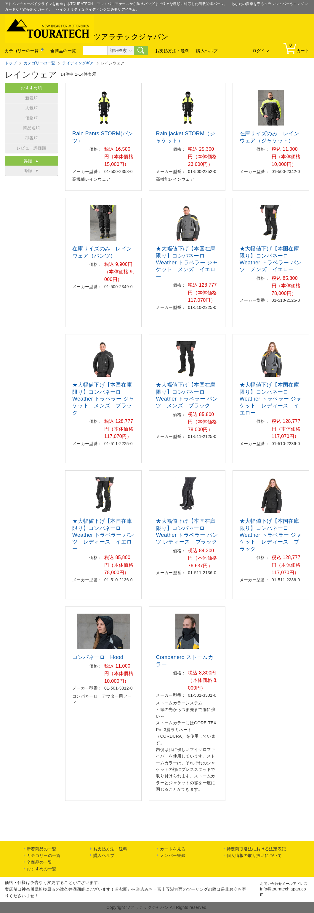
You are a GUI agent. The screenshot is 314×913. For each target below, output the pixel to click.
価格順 (31, 118)
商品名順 (31, 128)
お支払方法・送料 (172, 50)
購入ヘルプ (206, 50)
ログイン (260, 50)
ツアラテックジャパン (87, 29)
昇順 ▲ (31, 160)
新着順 (31, 98)
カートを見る (172, 849)
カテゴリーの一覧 (22, 50)
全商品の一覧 (63, 50)
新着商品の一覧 (41, 849)
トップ (11, 63)
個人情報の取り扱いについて (254, 855)
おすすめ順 (31, 87)
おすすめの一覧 (41, 868)
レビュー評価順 (31, 148)
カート (297, 48)
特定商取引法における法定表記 (256, 849)
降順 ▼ (31, 170)
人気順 (31, 108)
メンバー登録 (172, 855)
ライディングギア (78, 63)
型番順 (31, 138)
